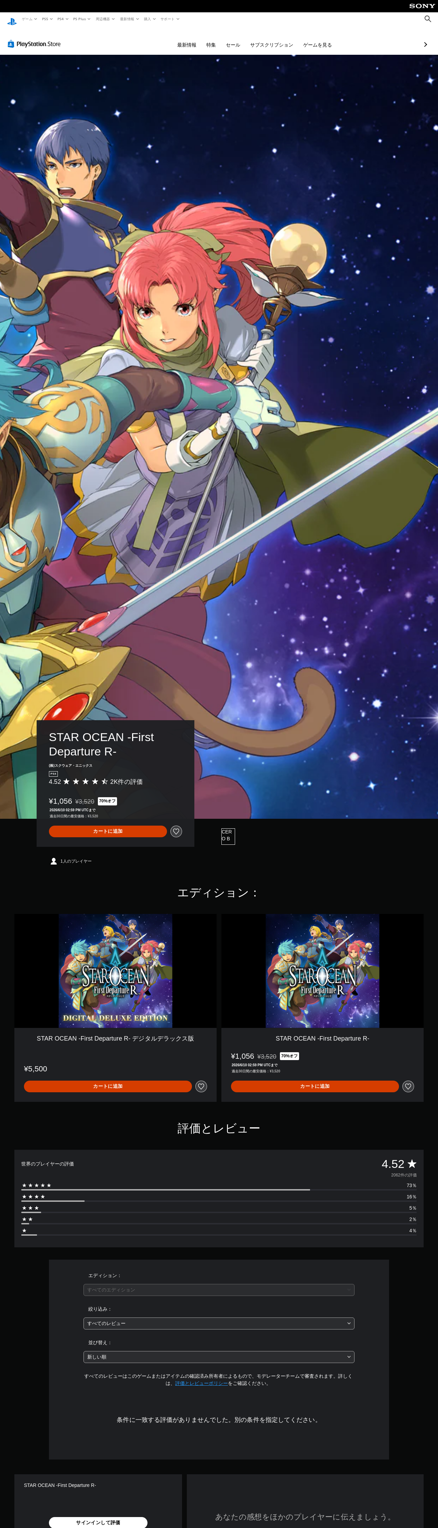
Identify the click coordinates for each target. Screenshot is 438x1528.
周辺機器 (103, 18)
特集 (175, 38)
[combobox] (219, 1283)
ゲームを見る (281, 38)
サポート (167, 18)
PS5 (45, 18)
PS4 (60, 18)
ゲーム (27, 18)
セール (197, 38)
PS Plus (79, 18)
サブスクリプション (235, 38)
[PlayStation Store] (35, 37)
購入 (147, 18)
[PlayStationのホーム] (12, 19)
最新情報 (127, 18)
